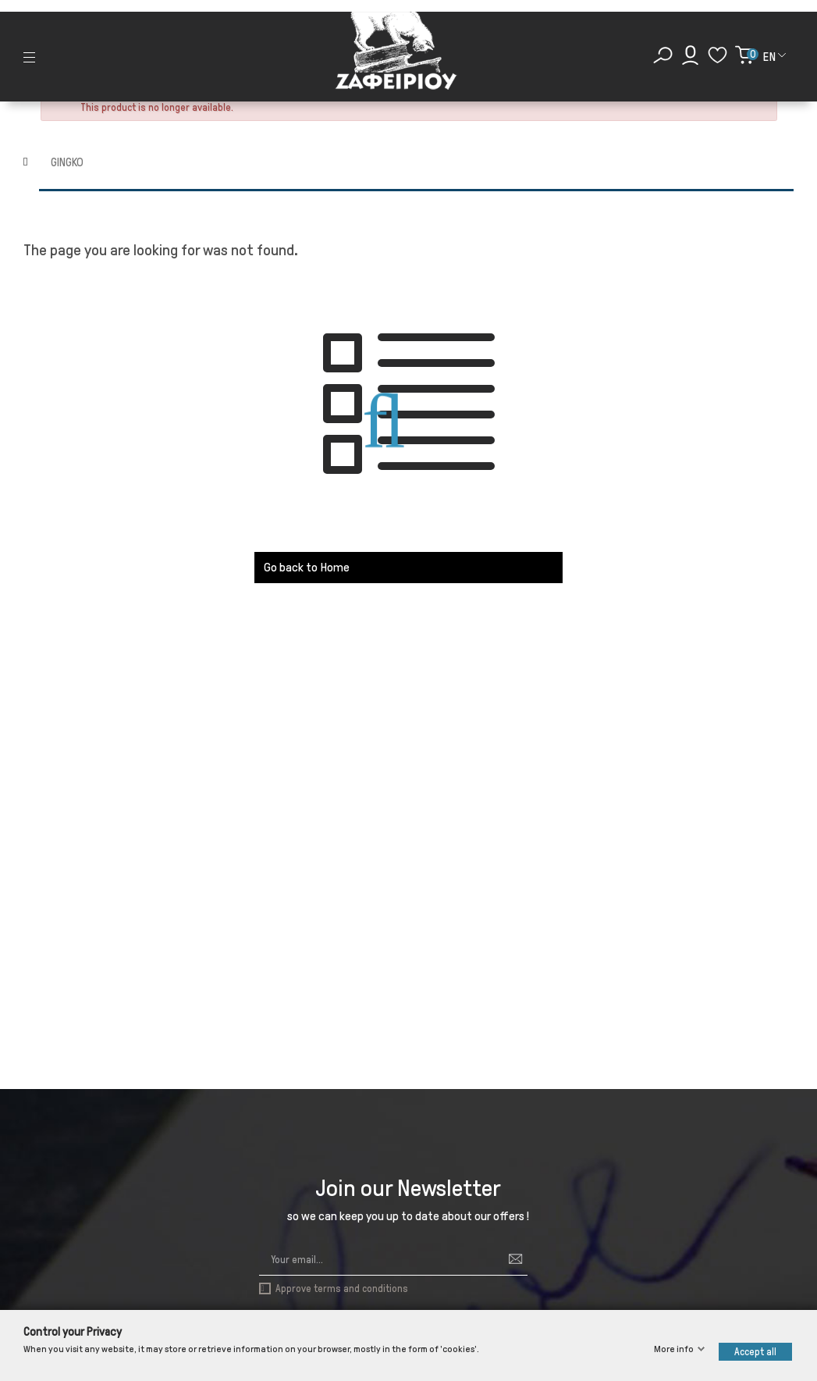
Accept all (755, 1352)
